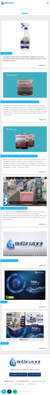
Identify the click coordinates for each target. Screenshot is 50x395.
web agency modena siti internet (25, 391)
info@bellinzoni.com (18, 374)
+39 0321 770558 (34, 374)
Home (22, 9)
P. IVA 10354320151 (23, 381)
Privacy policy (19, 384)
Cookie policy (31, 384)
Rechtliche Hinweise (38, 381)
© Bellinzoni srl (9, 381)
